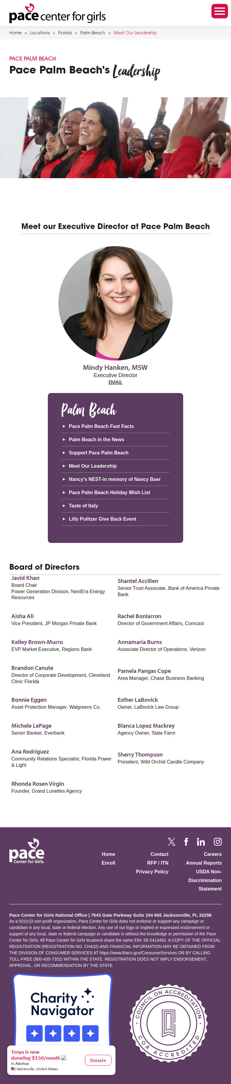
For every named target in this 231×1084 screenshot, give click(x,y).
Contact (160, 854)
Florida (65, 33)
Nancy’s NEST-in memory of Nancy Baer (115, 479)
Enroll (108, 863)
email (115, 382)
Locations (40, 33)
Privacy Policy (152, 871)
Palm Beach (92, 33)
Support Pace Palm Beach (98, 452)
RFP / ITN (157, 863)
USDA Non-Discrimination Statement (205, 880)
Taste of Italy (83, 505)
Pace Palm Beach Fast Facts (101, 426)
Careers (213, 854)
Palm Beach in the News (96, 439)
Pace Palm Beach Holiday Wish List (109, 492)
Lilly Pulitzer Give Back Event (102, 519)
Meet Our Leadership (135, 33)
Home (15, 33)
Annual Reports (204, 863)
